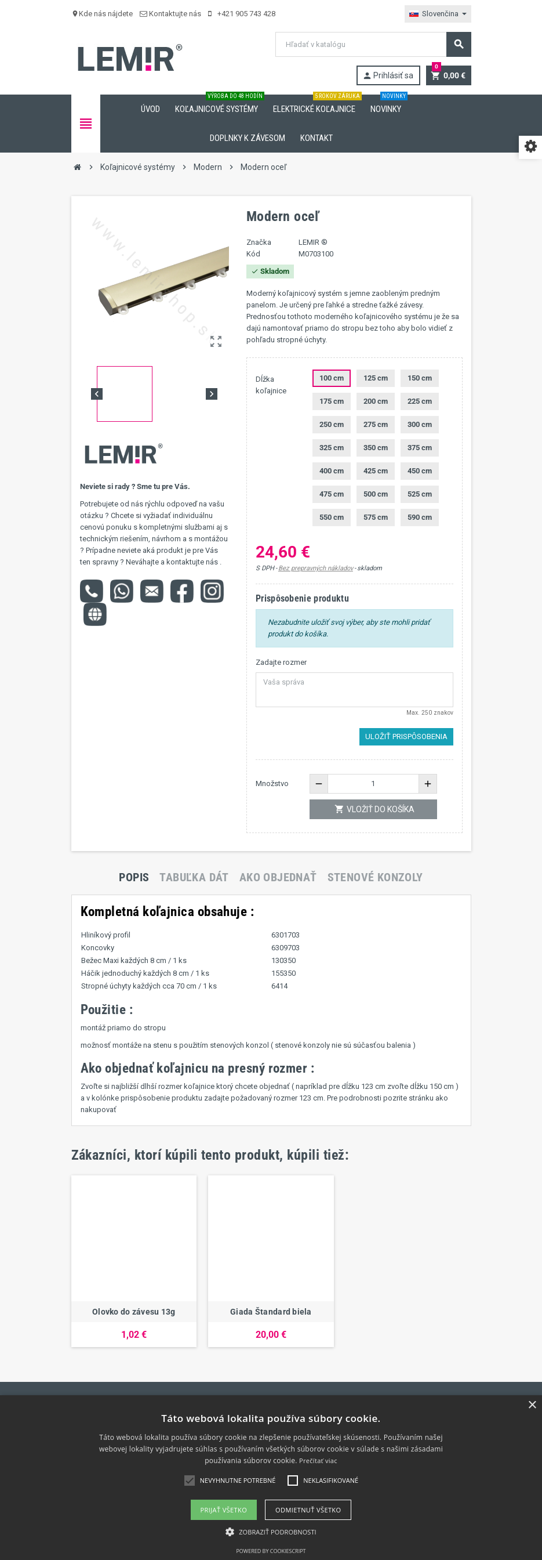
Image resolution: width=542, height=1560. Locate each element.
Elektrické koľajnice (316, 104)
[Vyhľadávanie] (372, 44)
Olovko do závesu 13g (134, 1311)
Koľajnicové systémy (219, 104)
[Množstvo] (373, 783)
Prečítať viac (318, 1460)
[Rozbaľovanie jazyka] (438, 14)
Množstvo (272, 783)
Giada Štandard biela (271, 1311)
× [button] (532, 1405)
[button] (271, 1532)
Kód (253, 253)
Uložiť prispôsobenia (406, 736)
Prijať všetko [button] (224, 1509)
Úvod (150, 109)
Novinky (388, 104)
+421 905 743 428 (241, 13)
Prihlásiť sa (387, 76)
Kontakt (316, 138)
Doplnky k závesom (247, 138)
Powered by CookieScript (270, 1551)
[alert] (271, 1477)
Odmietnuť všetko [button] (308, 1509)
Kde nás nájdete (102, 13)
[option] (134, 1261)
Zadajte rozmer (281, 662)
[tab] (134, 877)
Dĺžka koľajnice (271, 385)
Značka (258, 242)
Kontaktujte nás (170, 13)
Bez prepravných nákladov (315, 568)
